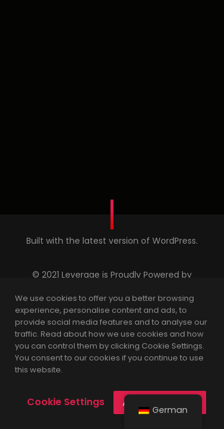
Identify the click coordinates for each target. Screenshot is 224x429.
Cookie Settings (66, 402)
